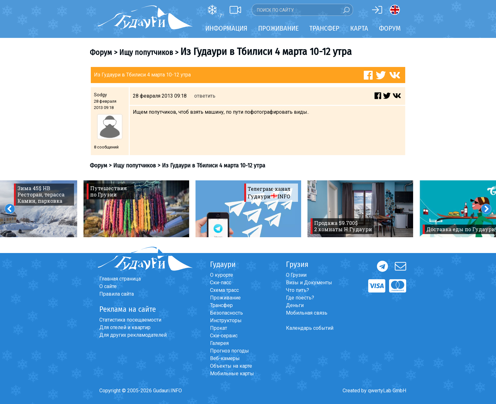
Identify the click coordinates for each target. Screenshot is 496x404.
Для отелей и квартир (125, 327)
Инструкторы (226, 320)
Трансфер (221, 305)
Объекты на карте (231, 366)
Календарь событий (309, 328)
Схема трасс (224, 290)
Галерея (219, 343)
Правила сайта (116, 294)
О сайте (108, 286)
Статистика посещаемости (130, 320)
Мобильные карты (232, 374)
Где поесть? (300, 298)
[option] (136, 208)
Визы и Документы (309, 283)
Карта (359, 28)
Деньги (295, 305)
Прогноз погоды (229, 351)
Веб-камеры (225, 358)
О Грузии (296, 275)
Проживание (225, 298)
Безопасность (226, 313)
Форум (390, 28)
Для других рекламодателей (133, 335)
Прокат (218, 328)
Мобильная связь (306, 313)
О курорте (221, 275)
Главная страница (120, 279)
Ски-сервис (224, 336)
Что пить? (297, 290)
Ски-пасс (220, 283)
